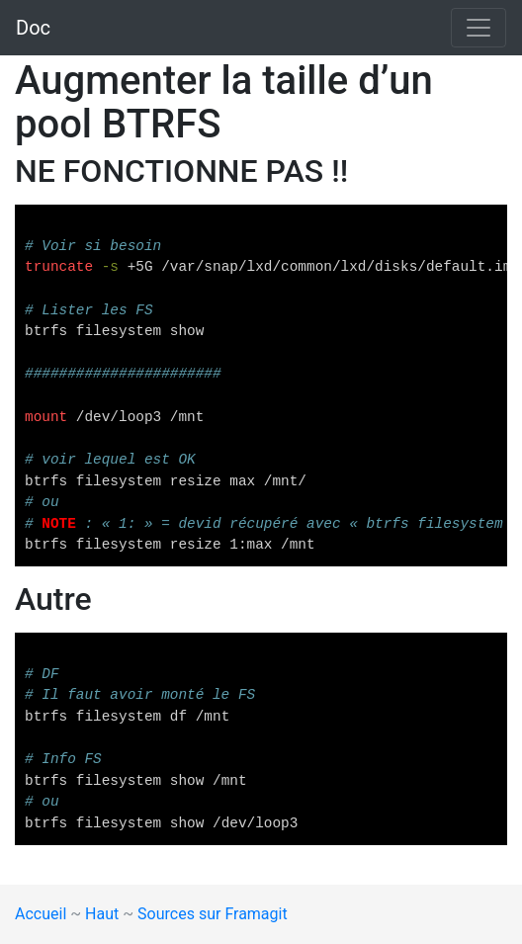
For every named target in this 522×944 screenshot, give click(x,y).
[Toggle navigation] (478, 27)
